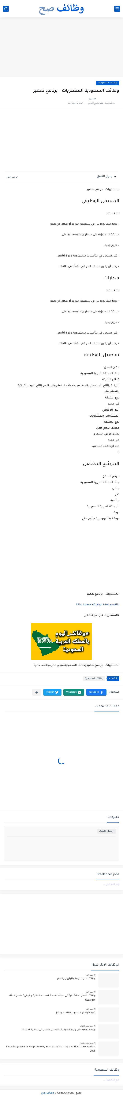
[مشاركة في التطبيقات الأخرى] (36, 692)
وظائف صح (47, 1093)
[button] (96, 692)
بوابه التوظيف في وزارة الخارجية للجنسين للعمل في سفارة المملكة (58, 1030)
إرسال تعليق (106, 831)
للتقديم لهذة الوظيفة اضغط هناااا (97, 604)
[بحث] (6, 9)
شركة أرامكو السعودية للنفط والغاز (75, 1013)
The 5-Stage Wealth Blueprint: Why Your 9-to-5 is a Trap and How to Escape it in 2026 (50, 1049)
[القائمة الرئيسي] (117, 9)
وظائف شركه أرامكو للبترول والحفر (76, 978)
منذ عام (89, 975)
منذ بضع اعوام (86, 1026)
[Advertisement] (61, 47)
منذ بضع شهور (86, 1043)
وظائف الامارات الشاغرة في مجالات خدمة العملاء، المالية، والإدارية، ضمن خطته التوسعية (52, 998)
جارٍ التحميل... (111, 884)
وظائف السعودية (108, 83)
